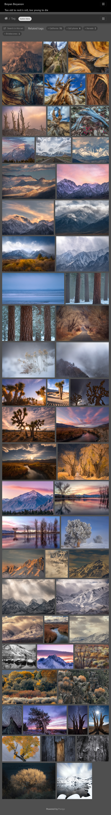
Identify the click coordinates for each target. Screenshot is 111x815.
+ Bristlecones (12, 33)
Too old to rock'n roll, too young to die (26, 10)
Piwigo (61, 808)
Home (6, 18)
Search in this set (13, 28)
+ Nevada (90, 28)
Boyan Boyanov (14, 4)
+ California (55, 28)
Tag (13, 18)
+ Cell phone (73, 28)
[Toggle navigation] (103, 4)
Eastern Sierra (25, 19)
